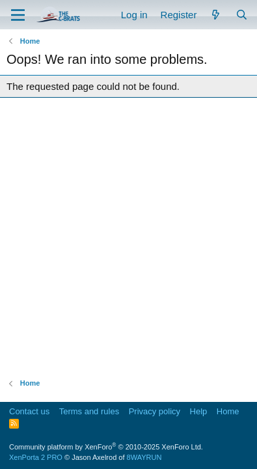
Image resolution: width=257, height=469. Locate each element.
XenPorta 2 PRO (35, 457)
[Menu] (18, 15)
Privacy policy (154, 411)
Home (228, 411)
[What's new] (215, 15)
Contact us (29, 411)
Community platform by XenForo (106, 447)
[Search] (241, 15)
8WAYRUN (144, 457)
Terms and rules (89, 411)
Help (199, 411)
